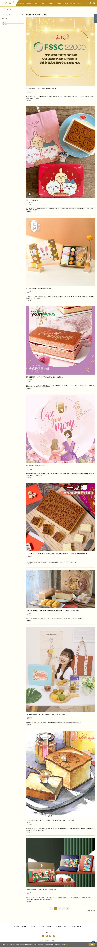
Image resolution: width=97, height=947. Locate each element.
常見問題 (16, 927)
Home (4, 9)
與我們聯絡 (49, 927)
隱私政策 (67, 944)
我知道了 (91, 944)
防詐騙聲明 (33, 927)
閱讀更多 (29, 101)
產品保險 (41, 927)
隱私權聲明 (24, 927)
